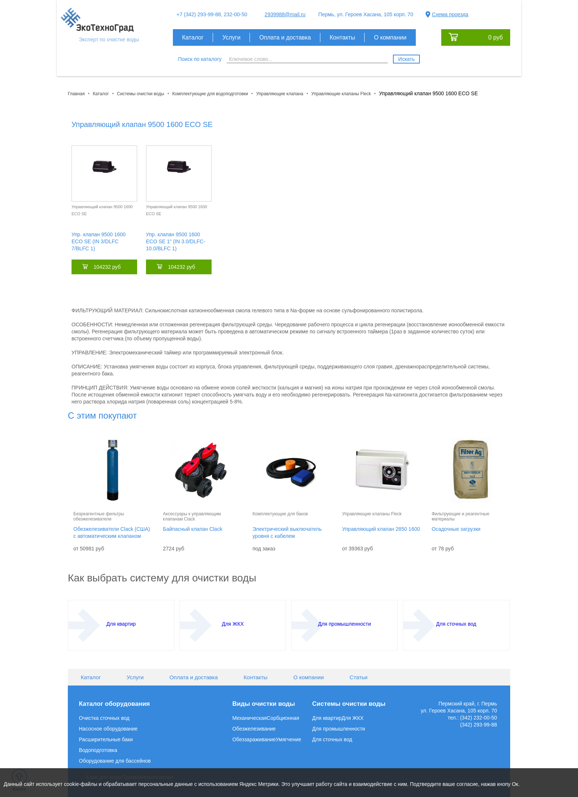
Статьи (358, 677)
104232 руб (107, 267)
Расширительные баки (106, 739)
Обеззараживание (254, 739)
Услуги (231, 37)
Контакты (342, 37)
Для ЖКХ (353, 718)
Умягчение (288, 739)
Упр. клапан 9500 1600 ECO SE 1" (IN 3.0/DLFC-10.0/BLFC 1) (175, 241)
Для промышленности (338, 729)
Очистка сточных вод (104, 718)
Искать (406, 59)
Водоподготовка (98, 750)
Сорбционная (283, 718)
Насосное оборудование (108, 729)
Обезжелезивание (254, 729)
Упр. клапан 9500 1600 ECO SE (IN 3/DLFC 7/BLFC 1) (99, 241)
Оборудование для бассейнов (115, 761)
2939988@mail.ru (285, 14)
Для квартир (327, 718)
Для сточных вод (332, 739)
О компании (390, 37)
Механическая (249, 718)
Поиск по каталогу (200, 59)
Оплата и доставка (285, 37)
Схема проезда (450, 14)
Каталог (192, 37)
